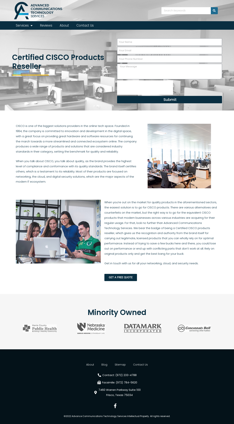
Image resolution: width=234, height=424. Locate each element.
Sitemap (120, 364)
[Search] (214, 10)
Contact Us (85, 25)
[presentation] (145, 87)
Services (24, 25)
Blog (104, 364)
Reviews (46, 25)
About (64, 25)
